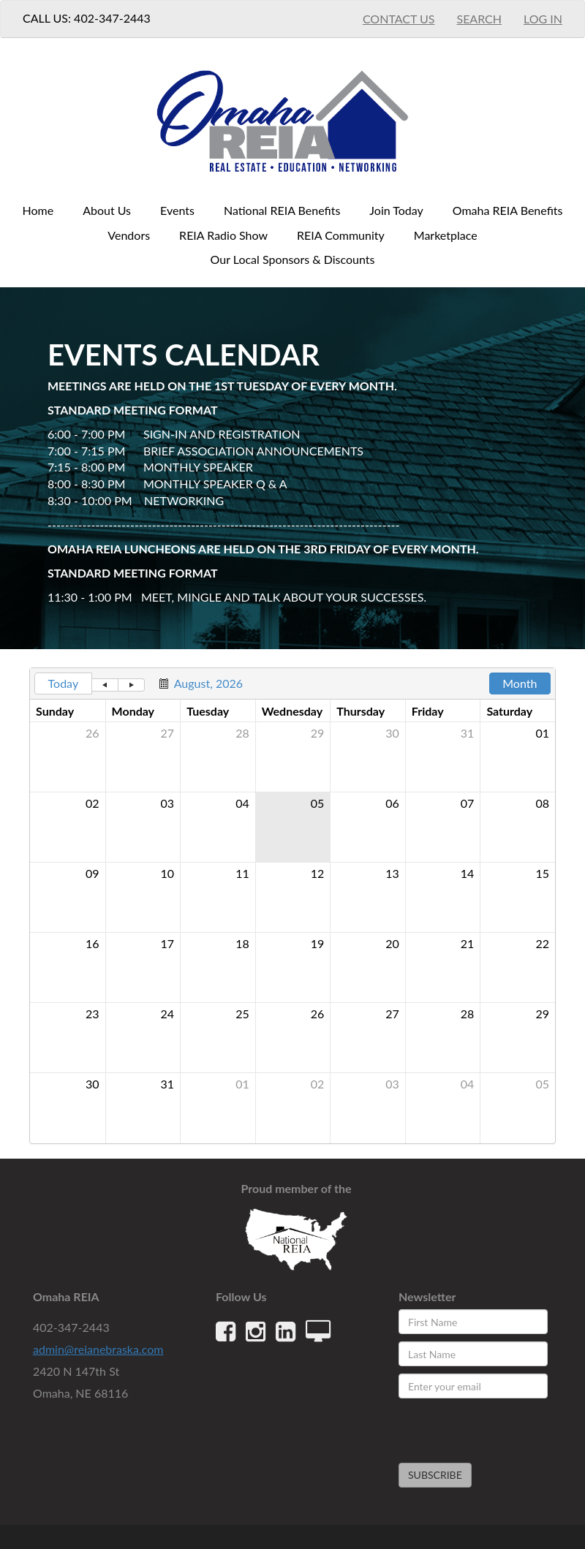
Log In (543, 19)
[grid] (292, 905)
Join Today (396, 210)
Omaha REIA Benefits (508, 210)
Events (177, 210)
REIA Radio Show (223, 235)
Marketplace (446, 235)
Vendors (128, 235)
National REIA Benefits (282, 210)
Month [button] (519, 683)
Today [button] (63, 683)
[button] (105, 685)
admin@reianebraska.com (98, 1349)
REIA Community (341, 235)
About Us (107, 210)
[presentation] (484, 1424)
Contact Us (399, 19)
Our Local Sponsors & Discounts (293, 259)
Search (479, 19)
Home (38, 210)
